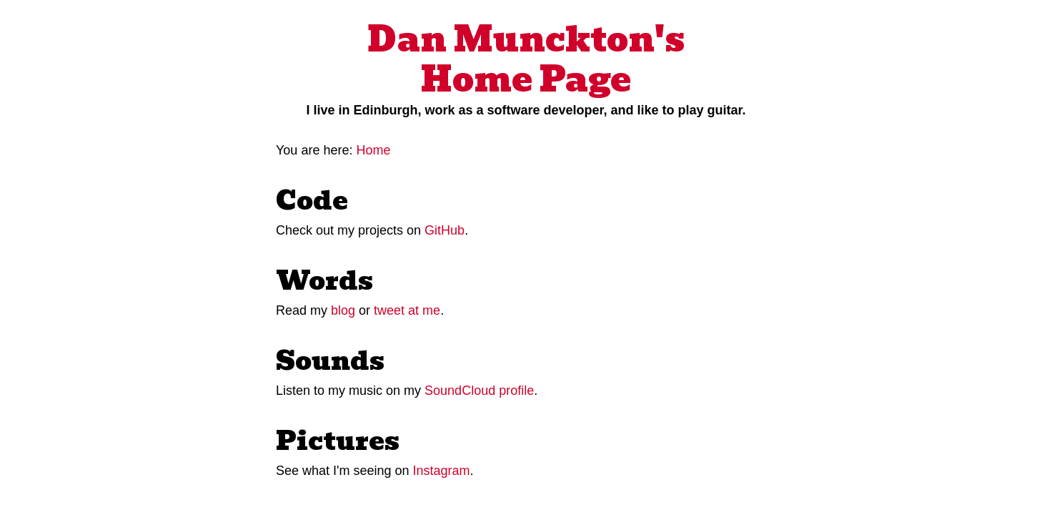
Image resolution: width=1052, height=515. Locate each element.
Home (373, 150)
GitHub (445, 230)
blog (343, 310)
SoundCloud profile (479, 390)
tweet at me (407, 310)
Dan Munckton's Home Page (526, 59)
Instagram (441, 471)
